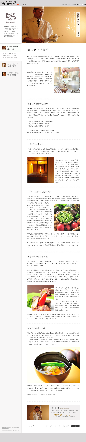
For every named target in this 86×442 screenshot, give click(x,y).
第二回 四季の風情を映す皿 (10, 57)
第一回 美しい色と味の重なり (10, 53)
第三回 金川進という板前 (63, 426)
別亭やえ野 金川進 (51, 426)
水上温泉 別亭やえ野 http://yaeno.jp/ (61, 415)
